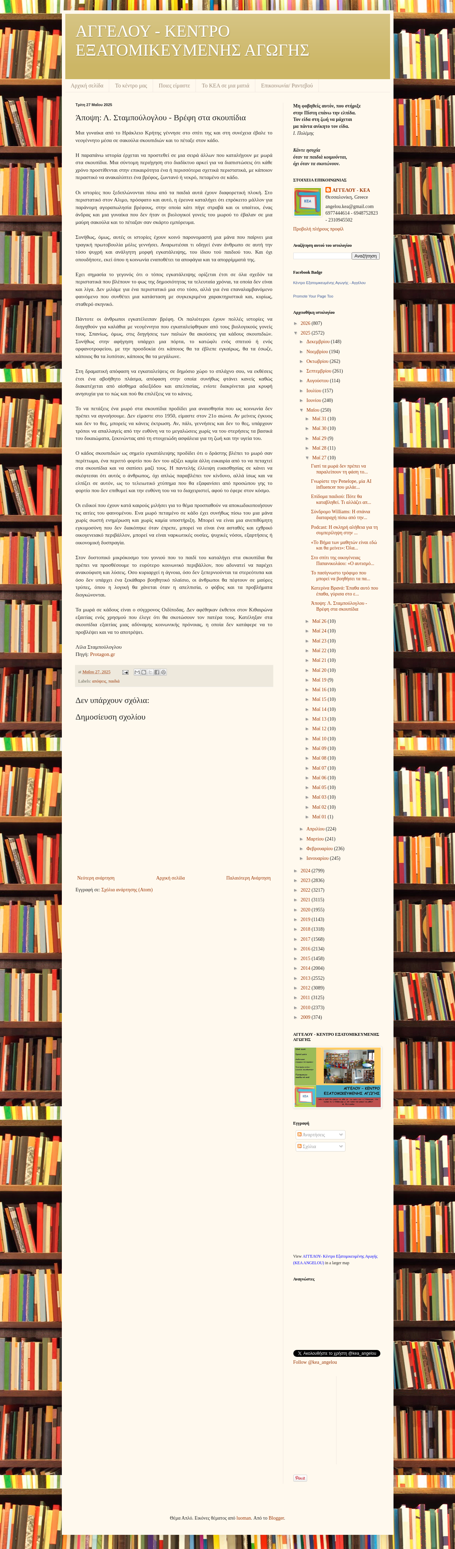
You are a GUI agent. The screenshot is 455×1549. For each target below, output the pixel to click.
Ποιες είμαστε (174, 85)
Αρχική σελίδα (87, 85)
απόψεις (99, 681)
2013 (306, 978)
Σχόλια (306, 1146)
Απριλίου (316, 829)
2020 (306, 909)
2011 (306, 997)
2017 (306, 939)
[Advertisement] (345, 1419)
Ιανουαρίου (318, 858)
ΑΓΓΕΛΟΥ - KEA (351, 190)
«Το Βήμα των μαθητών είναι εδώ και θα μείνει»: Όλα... (344, 545)
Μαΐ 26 (320, 621)
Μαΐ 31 (320, 418)
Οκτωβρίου (318, 361)
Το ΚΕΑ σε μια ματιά (225, 85)
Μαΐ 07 (320, 768)
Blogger (276, 1518)
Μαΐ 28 (320, 448)
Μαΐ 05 (320, 787)
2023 (306, 880)
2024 (306, 870)
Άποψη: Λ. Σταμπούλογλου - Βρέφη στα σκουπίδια (339, 606)
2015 (306, 958)
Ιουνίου (314, 400)
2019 (306, 919)
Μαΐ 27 (320, 457)
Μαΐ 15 (320, 699)
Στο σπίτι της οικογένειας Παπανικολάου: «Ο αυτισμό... (342, 560)
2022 (306, 890)
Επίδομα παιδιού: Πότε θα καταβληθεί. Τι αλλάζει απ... (341, 499)
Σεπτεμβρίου (319, 371)
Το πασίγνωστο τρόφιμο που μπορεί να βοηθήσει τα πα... (340, 575)
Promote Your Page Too (313, 296)
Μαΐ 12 (320, 728)
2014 (306, 968)
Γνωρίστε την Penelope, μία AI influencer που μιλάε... (341, 484)
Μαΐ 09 (320, 748)
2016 (306, 948)
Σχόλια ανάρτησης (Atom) (126, 889)
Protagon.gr (102, 654)
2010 (306, 1007)
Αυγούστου (318, 380)
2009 (306, 1017)
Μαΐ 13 (320, 719)
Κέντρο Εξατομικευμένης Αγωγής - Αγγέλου (329, 283)
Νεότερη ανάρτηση (96, 878)
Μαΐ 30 (320, 428)
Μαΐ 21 (320, 660)
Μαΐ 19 (320, 680)
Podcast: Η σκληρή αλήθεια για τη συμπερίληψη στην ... (344, 530)
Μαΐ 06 (320, 777)
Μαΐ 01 (320, 816)
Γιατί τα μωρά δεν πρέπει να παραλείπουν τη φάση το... (339, 469)
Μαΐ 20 (320, 670)
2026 (306, 323)
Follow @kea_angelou (315, 1362)
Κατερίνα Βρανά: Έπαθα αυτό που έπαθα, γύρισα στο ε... (344, 591)
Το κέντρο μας (131, 85)
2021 (306, 899)
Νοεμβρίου (317, 351)
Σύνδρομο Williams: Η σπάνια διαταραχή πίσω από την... (340, 514)
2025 (306, 333)
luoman (244, 1518)
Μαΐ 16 (320, 689)
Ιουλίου (314, 390)
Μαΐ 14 (320, 709)
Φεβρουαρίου (320, 848)
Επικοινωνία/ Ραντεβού (287, 85)
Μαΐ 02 (320, 807)
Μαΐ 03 (320, 797)
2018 (306, 929)
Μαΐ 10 (320, 738)
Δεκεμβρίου (318, 341)
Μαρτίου (315, 839)
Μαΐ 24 (320, 630)
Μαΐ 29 (320, 438)
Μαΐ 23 (320, 641)
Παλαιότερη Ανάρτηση (248, 878)
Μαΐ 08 (320, 758)
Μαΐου (313, 410)
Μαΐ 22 (320, 650)
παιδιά (114, 681)
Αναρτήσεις (311, 1134)
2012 (306, 988)
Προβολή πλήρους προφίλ (318, 229)
